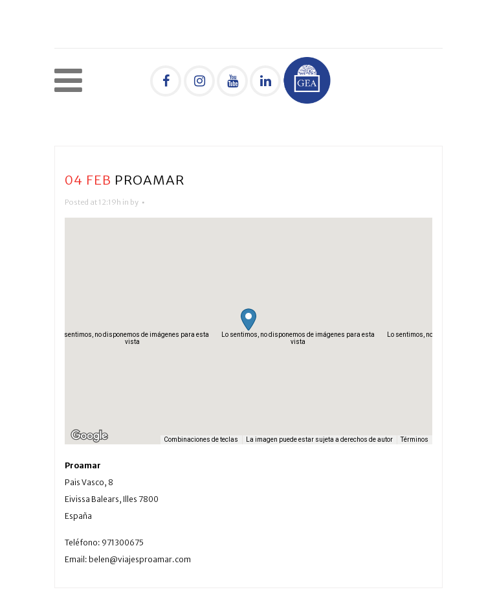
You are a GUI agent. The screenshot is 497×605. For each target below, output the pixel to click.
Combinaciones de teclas (201, 439)
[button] (248, 319)
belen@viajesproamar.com (140, 559)
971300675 (123, 542)
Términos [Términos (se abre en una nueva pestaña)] (414, 439)
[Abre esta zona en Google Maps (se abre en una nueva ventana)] (89, 436)
